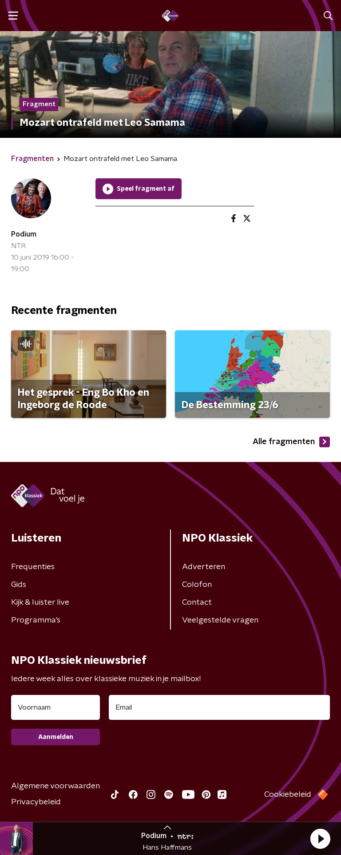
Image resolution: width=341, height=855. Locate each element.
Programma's (35, 620)
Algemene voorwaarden (55, 786)
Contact (197, 602)
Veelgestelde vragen (220, 620)
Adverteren (203, 567)
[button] (320, 838)
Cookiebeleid (287, 795)
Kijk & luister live (40, 602)
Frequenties (33, 567)
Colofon (197, 585)
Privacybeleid (36, 802)
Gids (18, 585)
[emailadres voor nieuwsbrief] (219, 707)
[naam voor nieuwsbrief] (55, 707)
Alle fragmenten (291, 442)
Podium (23, 234)
